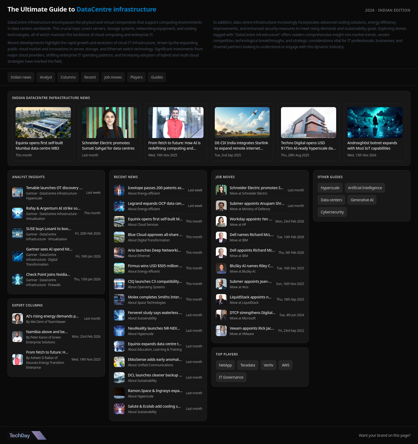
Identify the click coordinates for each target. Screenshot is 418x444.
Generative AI (362, 199)
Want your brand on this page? (384, 435)
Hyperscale (330, 187)
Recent (90, 77)
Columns (68, 77)
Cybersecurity (332, 211)
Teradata (247, 365)
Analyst (46, 77)
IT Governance (231, 377)
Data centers (331, 199)
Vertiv (268, 365)
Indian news (21, 77)
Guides (157, 77)
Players (136, 77)
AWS (285, 365)
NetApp (225, 365)
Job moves (113, 77)
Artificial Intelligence (365, 187)
